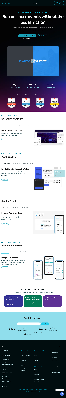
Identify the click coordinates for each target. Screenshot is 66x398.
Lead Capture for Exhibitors (7, 364)
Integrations (4, 383)
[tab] (7, 125)
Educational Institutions (39, 379)
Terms (36, 389)
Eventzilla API (4, 386)
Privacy (40, 389)
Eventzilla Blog (55, 352)
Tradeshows (23, 360)
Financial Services (38, 381)
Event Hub (4, 369)
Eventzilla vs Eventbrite (57, 370)
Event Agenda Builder (6, 359)
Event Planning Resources (57, 355)
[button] (33, 61)
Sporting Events (24, 368)
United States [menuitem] (58, 390)
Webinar (36, 360)
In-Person (36, 352)
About (20, 389)
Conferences (24, 352)
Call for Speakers (5, 362)
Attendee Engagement (6, 381)
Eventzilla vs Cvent (56, 372)
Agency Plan (36, 369)
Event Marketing (5, 376)
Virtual (35, 357)
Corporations (37, 371)
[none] (59, 390)
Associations (37, 376)
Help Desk (54, 360)
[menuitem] (59, 390)
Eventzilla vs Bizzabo (56, 375)
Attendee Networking (6, 378)
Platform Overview (5, 350)
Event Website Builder (6, 353)
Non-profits (36, 374)
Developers (31, 389)
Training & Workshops (25, 355)
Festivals (23, 370)
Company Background (56, 350)
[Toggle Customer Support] (62, 394)
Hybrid (35, 355)
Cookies (45, 389)
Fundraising (23, 357)
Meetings (23, 365)
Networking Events (25, 373)
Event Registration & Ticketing (6, 356)
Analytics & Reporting (6, 367)
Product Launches (25, 363)
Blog (24, 389)
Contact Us (54, 357)
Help (27, 389)
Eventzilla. (31, 391)
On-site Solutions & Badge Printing (7, 373)
